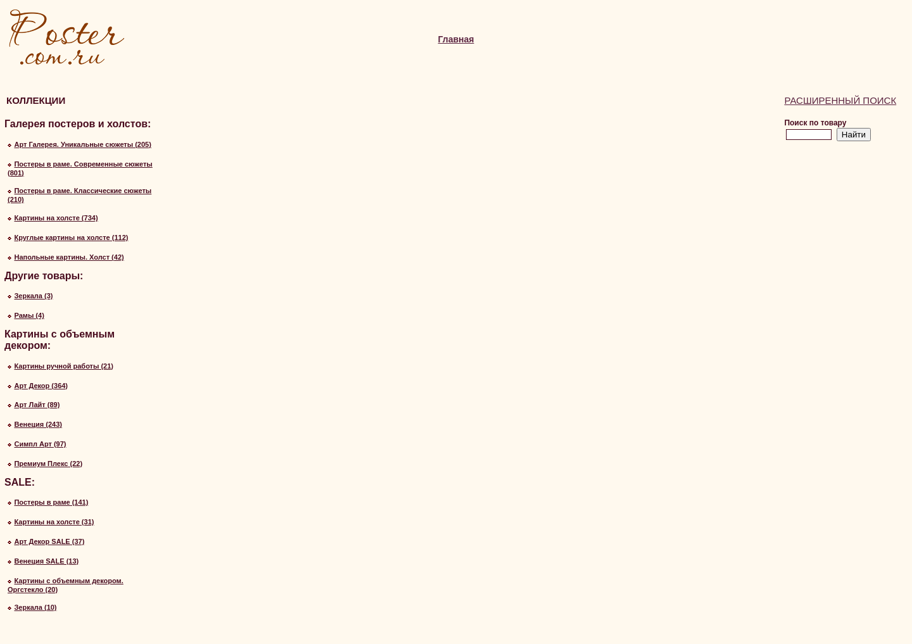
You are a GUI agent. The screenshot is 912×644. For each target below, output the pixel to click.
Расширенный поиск (840, 100)
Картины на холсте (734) (56, 218)
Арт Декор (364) (41, 385)
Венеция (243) (38, 424)
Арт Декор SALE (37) (49, 541)
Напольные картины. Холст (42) (69, 257)
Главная (456, 39)
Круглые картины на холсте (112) (71, 237)
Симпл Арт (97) (40, 444)
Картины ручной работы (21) (63, 366)
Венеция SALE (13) (46, 561)
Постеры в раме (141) (51, 502)
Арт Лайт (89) (37, 404)
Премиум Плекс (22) (48, 463)
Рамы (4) (29, 315)
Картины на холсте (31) (54, 522)
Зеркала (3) (33, 296)
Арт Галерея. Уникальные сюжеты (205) (82, 144)
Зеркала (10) (35, 607)
